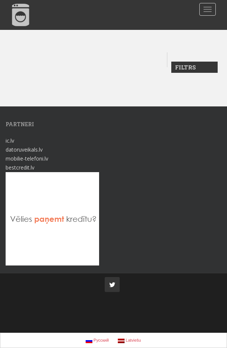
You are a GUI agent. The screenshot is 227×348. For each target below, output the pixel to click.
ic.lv (10, 140)
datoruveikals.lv (24, 149)
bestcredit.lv (20, 167)
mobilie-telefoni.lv (27, 158)
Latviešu (129, 340)
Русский (97, 340)
